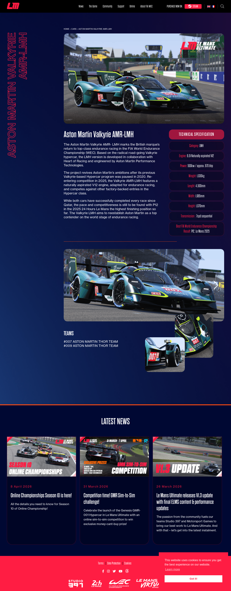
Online (132, 6)
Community (107, 6)
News (81, 6)
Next (216, 285)
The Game (93, 6)
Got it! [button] (193, 578)
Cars (74, 29)
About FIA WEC (146, 6)
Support (121, 6)
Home (66, 29)
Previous (72, 285)
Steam (193, 6)
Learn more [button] (172, 569)
